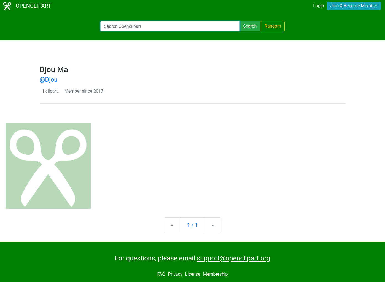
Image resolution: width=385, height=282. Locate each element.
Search (250, 26)
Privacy (175, 274)
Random (273, 26)
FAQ (161, 274)
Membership (215, 274)
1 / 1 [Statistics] (192, 225)
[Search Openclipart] (170, 26)
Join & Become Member (353, 5)
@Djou (49, 79)
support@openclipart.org (233, 258)
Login (318, 5)
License (192, 274)
